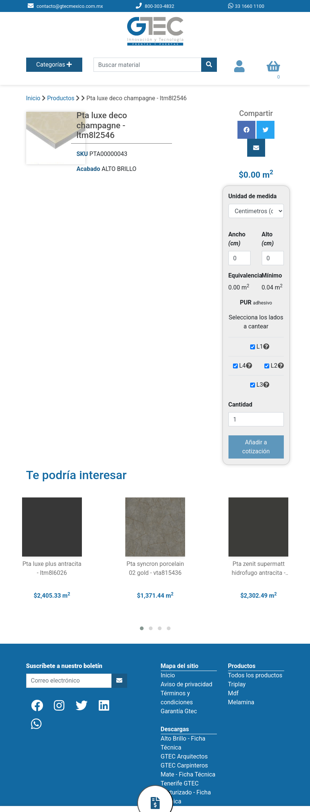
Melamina (241, 702)
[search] (147, 65)
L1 (263, 347)
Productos (60, 98)
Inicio (33, 98)
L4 (246, 366)
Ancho (237, 239)
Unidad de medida (252, 196)
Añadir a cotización (256, 447)
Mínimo (272, 275)
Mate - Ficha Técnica (188, 774)
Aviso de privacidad (186, 684)
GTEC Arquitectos (184, 756)
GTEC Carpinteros (184, 765)
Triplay (237, 684)
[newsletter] (69, 681)
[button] (141, 628)
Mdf (233, 693)
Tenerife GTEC (180, 783)
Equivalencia (245, 275)
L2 (277, 366)
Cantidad (240, 404)
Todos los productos (255, 675)
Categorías (54, 64)
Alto (268, 239)
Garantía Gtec (179, 711)
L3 (263, 385)
